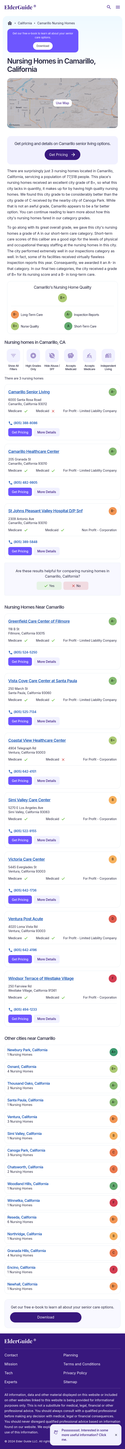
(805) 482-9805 (23, 483)
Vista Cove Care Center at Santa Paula (42, 680)
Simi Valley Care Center (29, 799)
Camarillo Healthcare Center (33, 451)
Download (43, 46)
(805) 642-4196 (22, 950)
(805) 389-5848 (23, 542)
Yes (49, 586)
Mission (10, 1364)
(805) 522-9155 (22, 831)
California (25, 23)
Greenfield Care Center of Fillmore (39, 621)
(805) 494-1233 (22, 1009)
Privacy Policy (75, 1373)
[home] (20, 7)
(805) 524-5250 (22, 652)
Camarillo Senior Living (29, 391)
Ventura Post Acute (25, 918)
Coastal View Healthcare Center (37, 740)
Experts (10, 1382)
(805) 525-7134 (22, 712)
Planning (70, 1355)
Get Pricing (62, 154)
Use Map (62, 103)
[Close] (116, 1435)
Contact (11, 1355)
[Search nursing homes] (109, 7)
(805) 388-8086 (23, 423)
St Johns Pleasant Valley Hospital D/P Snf (45, 510)
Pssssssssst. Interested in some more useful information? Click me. (85, 1434)
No (76, 586)
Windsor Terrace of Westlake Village (41, 978)
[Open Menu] (118, 7)
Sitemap (70, 1382)
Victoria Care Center (26, 859)
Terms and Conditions (81, 1364)
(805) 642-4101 (22, 771)
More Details (46, 432)
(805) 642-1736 (22, 890)
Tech (8, 1373)
